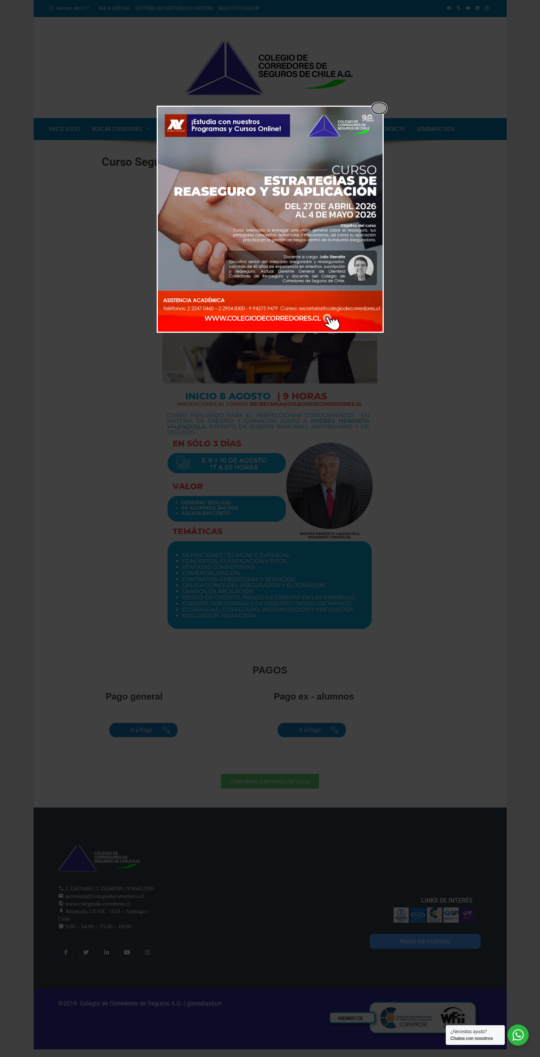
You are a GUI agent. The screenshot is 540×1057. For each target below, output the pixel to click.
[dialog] (270, 219)
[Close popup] (379, 108)
